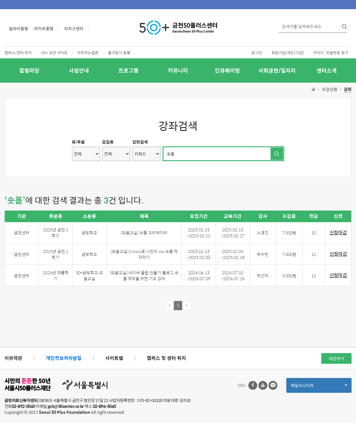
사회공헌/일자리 (277, 70)
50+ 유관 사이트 (54, 52)
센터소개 (327, 70)
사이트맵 (114, 358)
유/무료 (78, 142)
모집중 (108, 142)
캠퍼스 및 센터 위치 (166, 358)
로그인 (256, 52)
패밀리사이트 (319, 387)
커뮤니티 (178, 70)
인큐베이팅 (227, 70)
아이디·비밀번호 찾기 (330, 52)
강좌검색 (140, 142)
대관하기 (336, 358)
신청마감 (338, 232)
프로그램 (128, 70)
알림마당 (29, 70)
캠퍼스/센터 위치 (18, 52)
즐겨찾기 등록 (119, 52)
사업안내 (79, 70)
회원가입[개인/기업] (287, 52)
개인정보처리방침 (64, 358)
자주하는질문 (87, 52)
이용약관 (13, 358)
